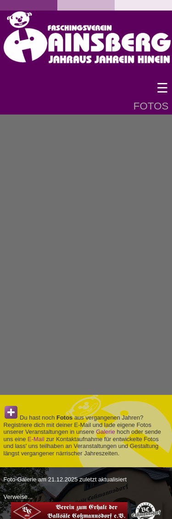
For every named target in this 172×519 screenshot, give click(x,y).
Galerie (105, 431)
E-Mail (36, 439)
